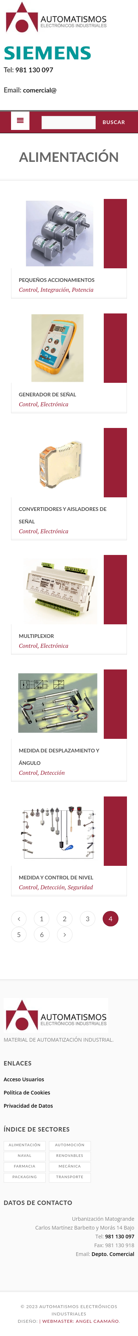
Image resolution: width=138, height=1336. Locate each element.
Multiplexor (36, 636)
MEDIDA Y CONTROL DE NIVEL (56, 877)
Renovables (70, 1155)
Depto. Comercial (112, 1253)
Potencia (82, 290)
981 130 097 (34, 70)
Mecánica (70, 1166)
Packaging (25, 1177)
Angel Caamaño (97, 1321)
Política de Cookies (27, 1092)
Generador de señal (47, 394)
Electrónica (54, 404)
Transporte (69, 1177)
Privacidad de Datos (28, 1105)
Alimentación (25, 1145)
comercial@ (39, 90)
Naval (24, 1155)
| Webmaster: (57, 1321)
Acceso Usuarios (24, 1079)
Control (28, 290)
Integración (54, 290)
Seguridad (80, 887)
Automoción (69, 1145)
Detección (52, 773)
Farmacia (25, 1166)
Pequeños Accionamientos (57, 280)
